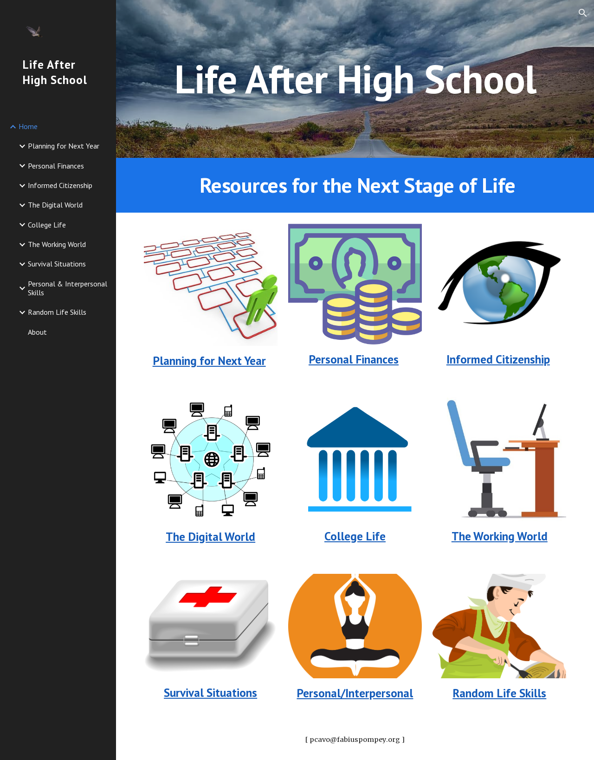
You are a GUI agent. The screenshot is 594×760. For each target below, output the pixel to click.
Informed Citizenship (498, 359)
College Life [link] (47, 224)
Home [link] (28, 126)
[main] (355, 78)
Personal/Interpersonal (355, 693)
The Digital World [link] (55, 204)
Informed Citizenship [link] (60, 185)
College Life (355, 536)
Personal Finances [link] (56, 165)
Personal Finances (354, 359)
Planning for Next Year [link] (63, 145)
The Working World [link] (57, 244)
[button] (583, 13)
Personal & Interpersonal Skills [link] (67, 288)
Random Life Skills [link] (57, 312)
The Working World (500, 536)
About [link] (37, 332)
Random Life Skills (499, 693)
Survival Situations (210, 692)
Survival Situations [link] (57, 263)
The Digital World (210, 536)
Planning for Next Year (209, 360)
